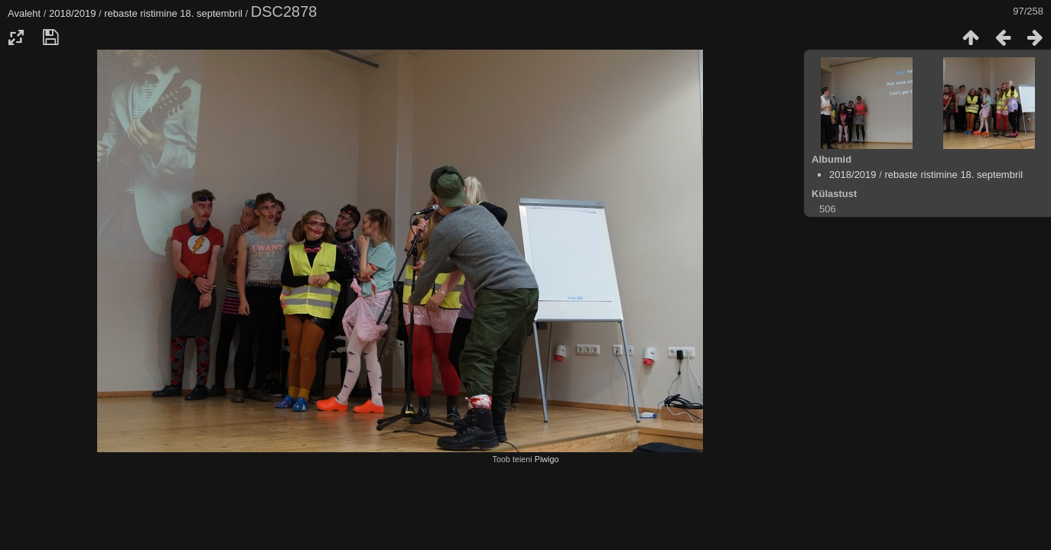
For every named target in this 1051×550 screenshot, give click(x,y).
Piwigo (547, 459)
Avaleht (24, 13)
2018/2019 (72, 13)
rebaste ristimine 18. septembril (173, 13)
